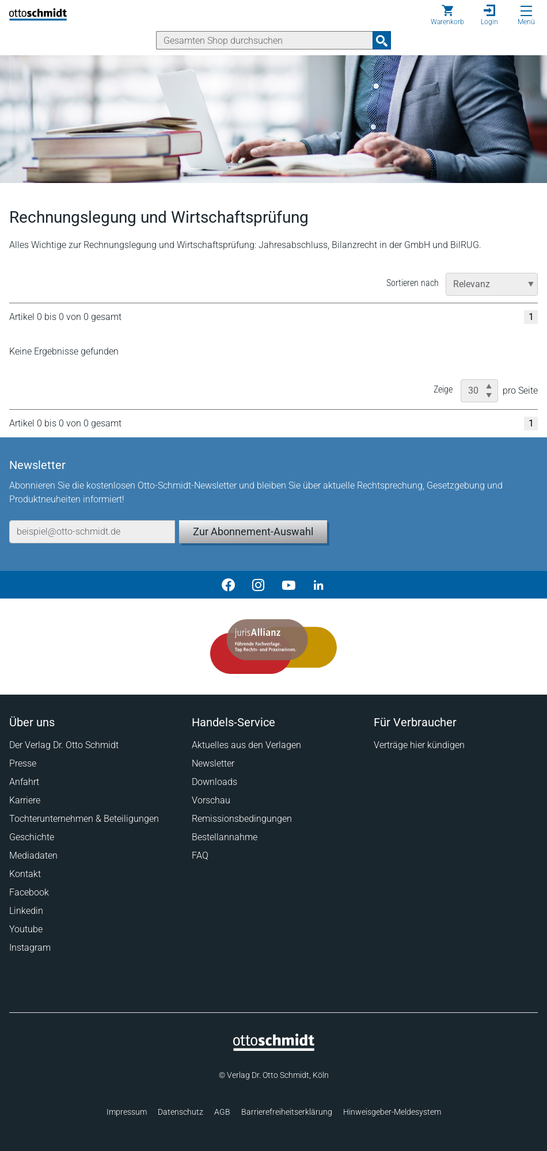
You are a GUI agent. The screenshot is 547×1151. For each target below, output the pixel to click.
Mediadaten (33, 855)
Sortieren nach (412, 282)
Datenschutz (180, 1111)
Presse (22, 763)
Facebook (29, 892)
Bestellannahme (224, 837)
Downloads (214, 781)
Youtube (26, 929)
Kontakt (25, 873)
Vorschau (211, 800)
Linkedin (26, 910)
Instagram (30, 947)
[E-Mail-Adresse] (92, 531)
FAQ (200, 855)
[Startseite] (273, 1048)
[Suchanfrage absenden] (382, 40)
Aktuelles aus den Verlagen (246, 745)
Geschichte (31, 837)
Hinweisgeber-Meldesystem (392, 1111)
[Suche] (264, 40)
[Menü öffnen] (526, 11)
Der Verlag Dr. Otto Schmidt (64, 745)
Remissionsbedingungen (242, 818)
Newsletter (213, 763)
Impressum (127, 1111)
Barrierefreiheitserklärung (286, 1111)
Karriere (24, 800)
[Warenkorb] (447, 15)
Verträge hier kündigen (419, 745)
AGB (222, 1111)
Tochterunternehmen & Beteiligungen (84, 818)
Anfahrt (24, 781)
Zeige (443, 389)
